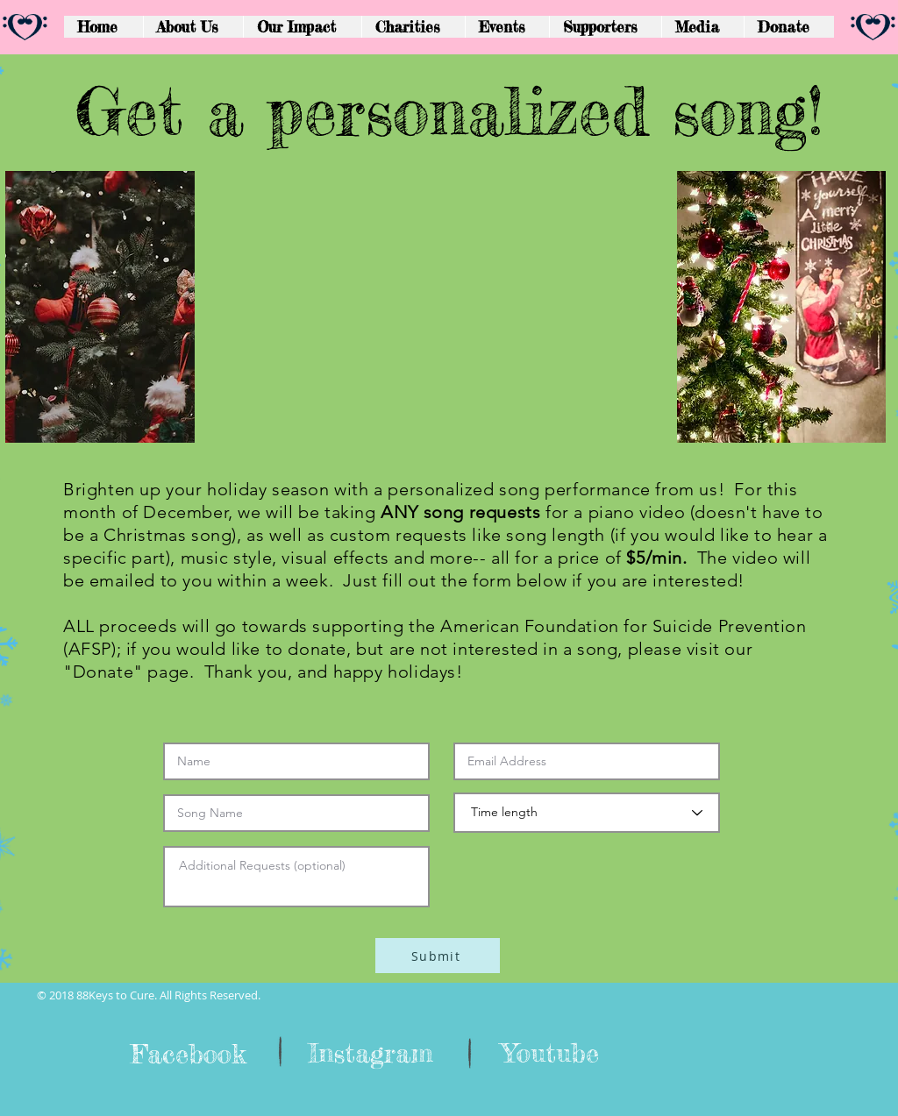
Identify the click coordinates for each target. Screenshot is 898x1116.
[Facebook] (187, 1054)
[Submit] (437, 955)
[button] (605, 27)
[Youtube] (550, 1053)
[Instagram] (370, 1053)
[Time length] (586, 813)
